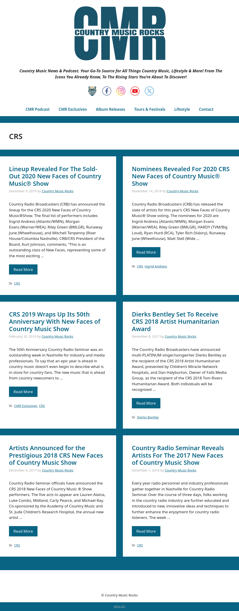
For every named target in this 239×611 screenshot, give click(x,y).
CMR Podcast (38, 109)
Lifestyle (182, 109)
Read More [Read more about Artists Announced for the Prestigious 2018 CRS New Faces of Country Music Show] (23, 531)
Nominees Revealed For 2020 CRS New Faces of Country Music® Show (181, 176)
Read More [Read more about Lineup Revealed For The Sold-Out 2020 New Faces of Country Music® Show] (23, 269)
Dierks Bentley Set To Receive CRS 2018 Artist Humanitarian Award (175, 321)
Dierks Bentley (148, 417)
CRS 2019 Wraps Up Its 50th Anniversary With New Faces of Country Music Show (54, 321)
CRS (17, 283)
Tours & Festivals (149, 109)
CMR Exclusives (73, 109)
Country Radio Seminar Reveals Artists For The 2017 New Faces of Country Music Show (178, 455)
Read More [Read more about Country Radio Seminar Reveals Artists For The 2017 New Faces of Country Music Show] (146, 531)
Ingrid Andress (156, 266)
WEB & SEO (120, 606)
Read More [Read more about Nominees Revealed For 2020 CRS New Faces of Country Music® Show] (146, 252)
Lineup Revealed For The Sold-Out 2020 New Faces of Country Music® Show (55, 176)
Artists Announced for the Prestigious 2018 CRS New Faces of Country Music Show (56, 455)
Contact (206, 109)
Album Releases (110, 109)
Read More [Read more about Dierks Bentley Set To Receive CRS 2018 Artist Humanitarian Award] (146, 403)
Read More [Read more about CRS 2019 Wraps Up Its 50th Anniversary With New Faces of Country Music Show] (23, 391)
